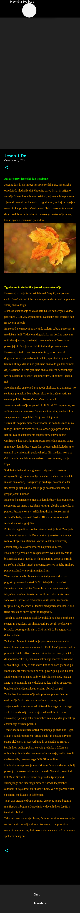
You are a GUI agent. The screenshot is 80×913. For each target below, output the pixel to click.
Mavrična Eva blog (22, 1)
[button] (6, 167)
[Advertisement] (40, 107)
